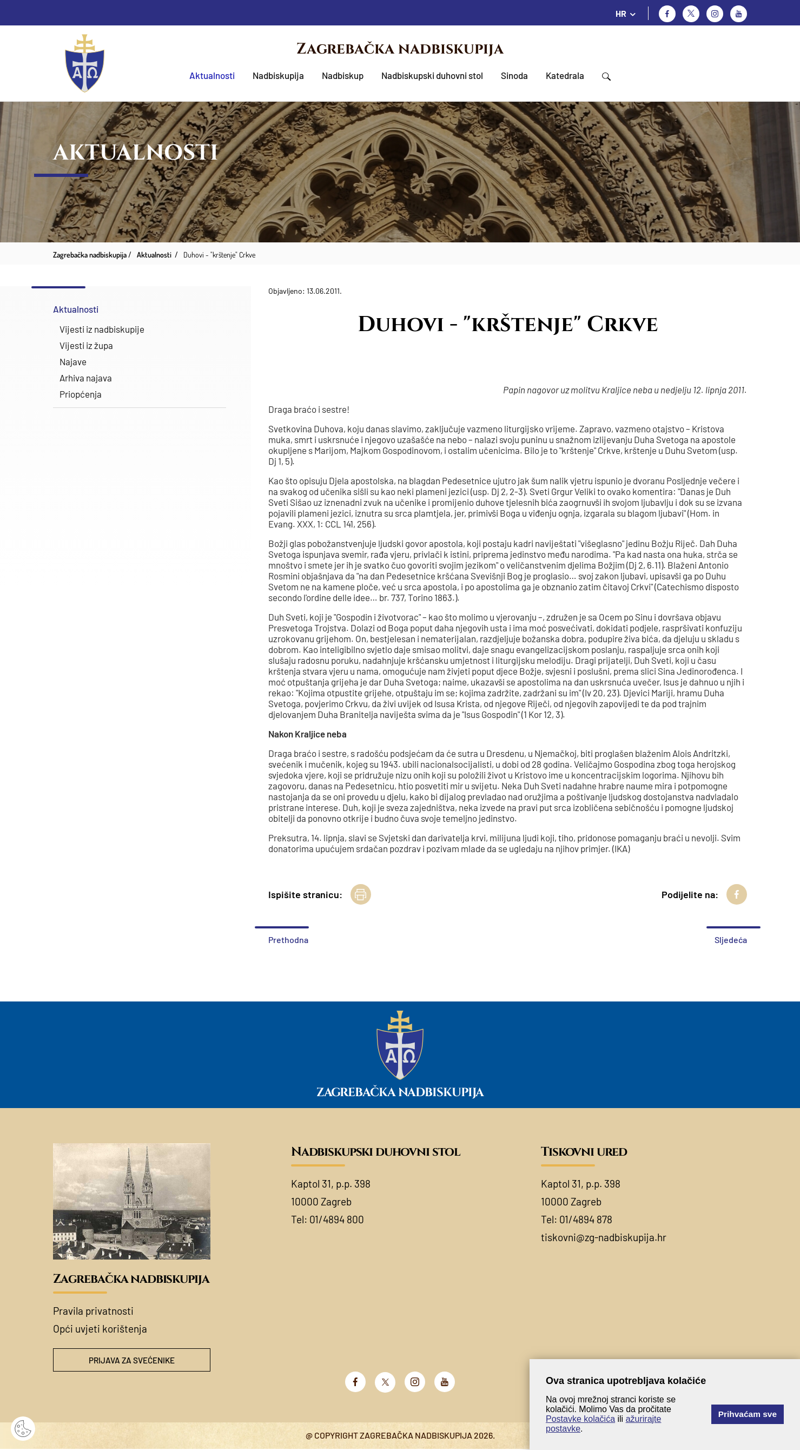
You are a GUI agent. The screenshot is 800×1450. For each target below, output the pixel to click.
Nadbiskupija (278, 75)
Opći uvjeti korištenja (100, 1328)
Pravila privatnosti (93, 1310)
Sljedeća (731, 939)
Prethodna (288, 939)
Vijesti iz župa (86, 345)
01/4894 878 (585, 1219)
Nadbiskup (342, 75)
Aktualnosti (212, 75)
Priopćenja (80, 393)
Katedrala (565, 75)
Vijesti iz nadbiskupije (101, 329)
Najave (73, 361)
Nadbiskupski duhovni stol (432, 75)
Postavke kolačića (580, 1418)
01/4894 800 (336, 1219)
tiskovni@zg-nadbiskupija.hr (603, 1237)
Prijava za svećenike (131, 1360)
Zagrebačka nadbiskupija (400, 49)
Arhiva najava (85, 377)
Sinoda (514, 75)
